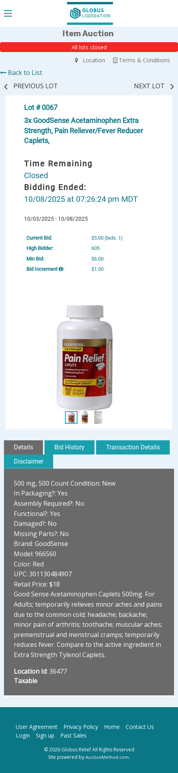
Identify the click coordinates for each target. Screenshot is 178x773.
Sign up (45, 735)
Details (23, 447)
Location (90, 60)
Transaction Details (133, 447)
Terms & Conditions (141, 60)
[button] (156, 312)
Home (112, 726)
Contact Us (140, 726)
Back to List (21, 72)
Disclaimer (28, 461)
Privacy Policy (80, 726)
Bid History (69, 447)
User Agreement (36, 726)
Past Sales (73, 735)
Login (23, 735)
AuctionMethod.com (107, 757)
